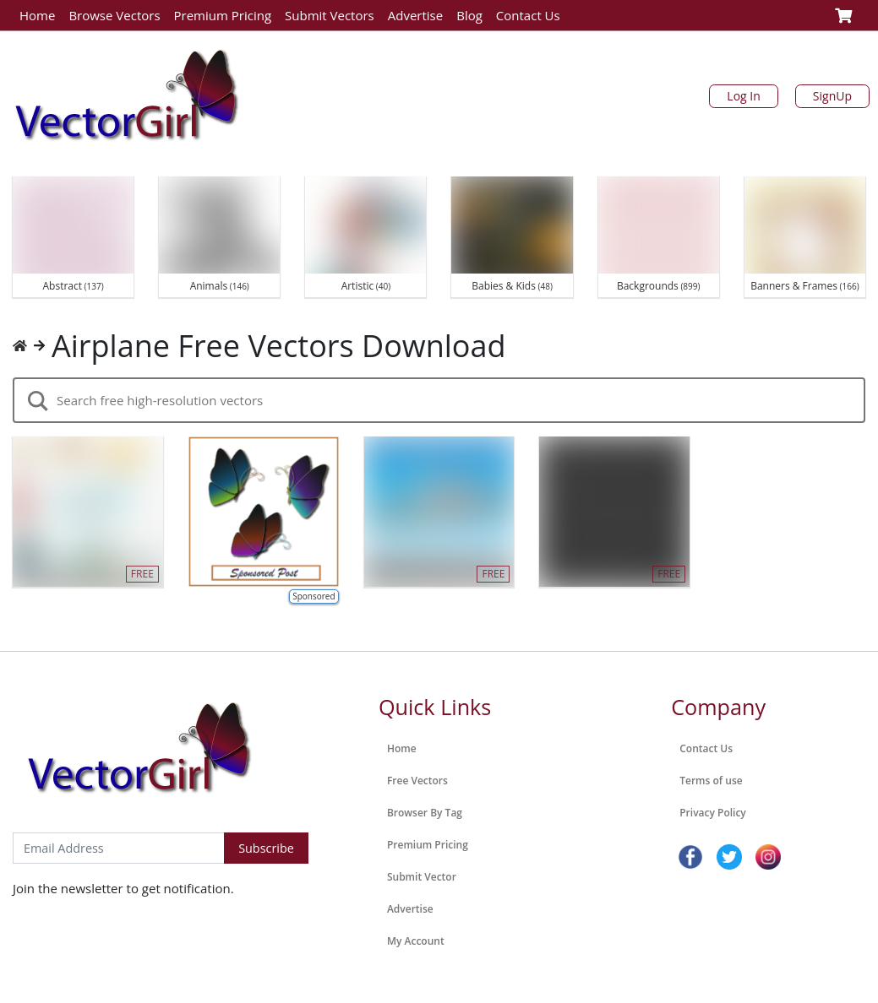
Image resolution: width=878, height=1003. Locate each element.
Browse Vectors (114, 15)
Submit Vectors (329, 15)
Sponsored (313, 596)
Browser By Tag (424, 812)
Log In (743, 96)
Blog (469, 15)
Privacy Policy (712, 812)
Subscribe (266, 848)
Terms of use (710, 780)
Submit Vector (421, 877)
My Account (415, 941)
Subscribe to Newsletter (83, 814)
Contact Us (528, 15)
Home (37, 15)
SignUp (832, 96)
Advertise (415, 15)
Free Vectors (417, 780)
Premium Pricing (223, 15)
